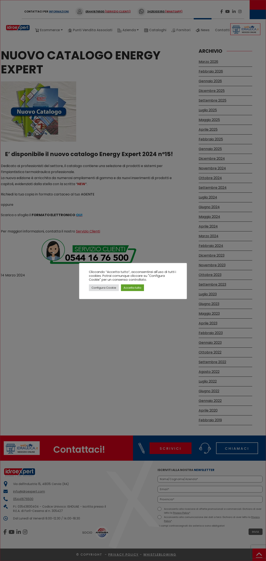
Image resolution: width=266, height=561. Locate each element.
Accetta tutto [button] (132, 288)
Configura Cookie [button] (103, 288)
